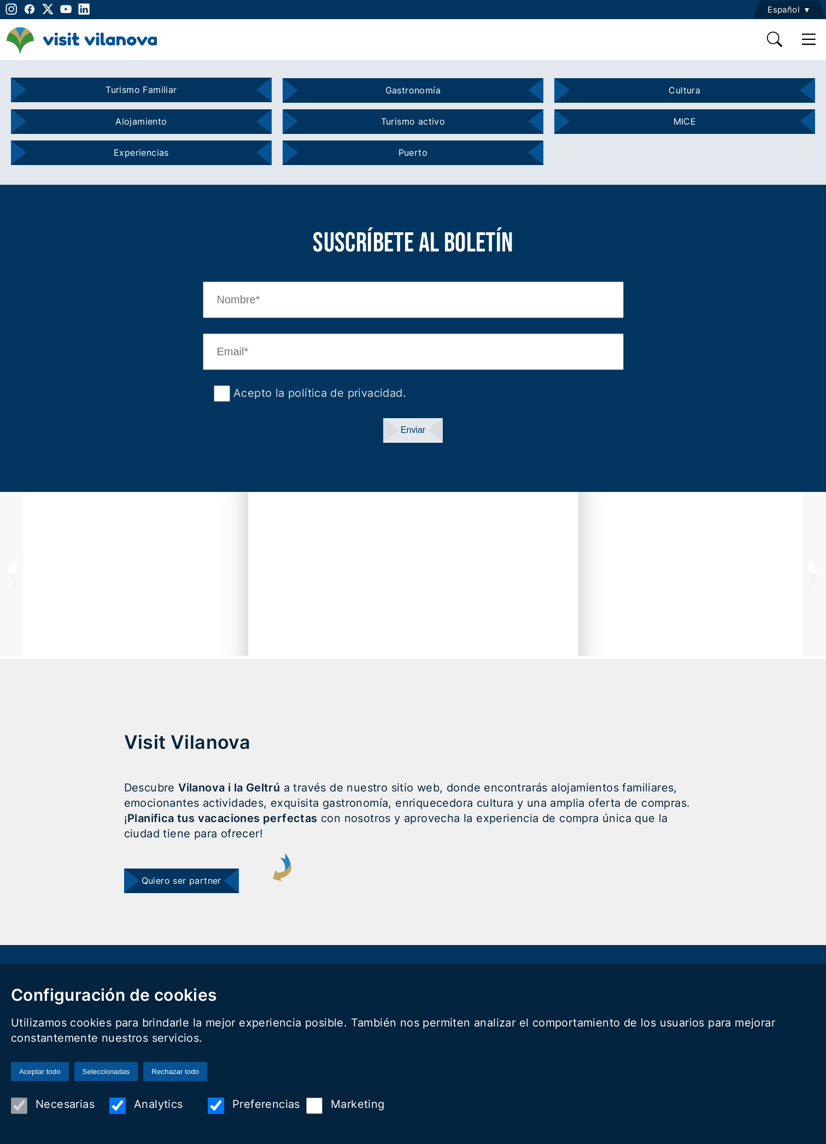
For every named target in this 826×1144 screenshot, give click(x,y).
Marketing (345, 1106)
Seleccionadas (106, 1071)
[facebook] (29, 9)
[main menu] (809, 39)
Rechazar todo (175, 1071)
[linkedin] (84, 9)
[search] (775, 39)
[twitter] (48, 9)
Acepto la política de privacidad (316, 393)
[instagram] (10, 9)
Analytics (146, 1106)
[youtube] (66, 9)
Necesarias (53, 1106)
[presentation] (11, 574)
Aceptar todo (40, 1071)
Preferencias (254, 1106)
